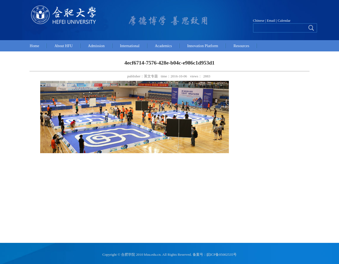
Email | (272, 20)
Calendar (283, 20)
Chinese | (259, 20)
